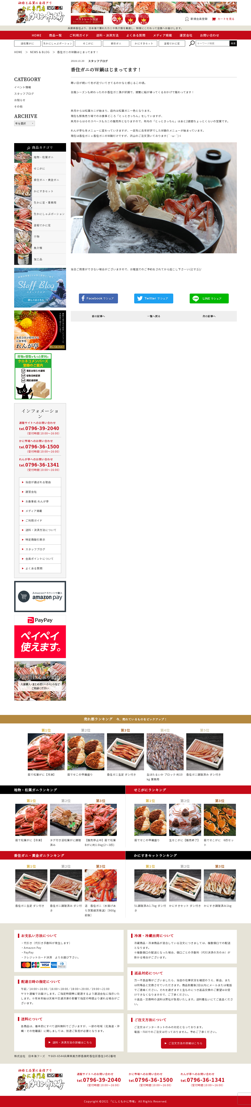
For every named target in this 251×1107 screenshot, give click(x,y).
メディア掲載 (162, 35)
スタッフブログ (24, 93)
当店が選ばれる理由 (38, 482)
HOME (37, 35)
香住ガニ (116, 43)
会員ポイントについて (39, 558)
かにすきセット (144, 43)
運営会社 (186, 35)
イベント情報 (22, 87)
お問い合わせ (209, 35)
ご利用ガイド (79, 35)
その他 (18, 106)
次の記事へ (209, 316)
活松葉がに (27, 43)
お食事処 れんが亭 (37, 501)
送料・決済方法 (107, 35)
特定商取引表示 (35, 539)
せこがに (88, 43)
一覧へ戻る (153, 316)
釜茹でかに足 (172, 43)
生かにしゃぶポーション (57, 43)
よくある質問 (136, 35)
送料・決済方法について (41, 530)
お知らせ (19, 100)
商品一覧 (55, 35)
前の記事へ (98, 316)
